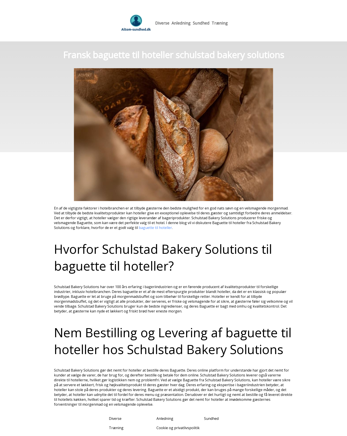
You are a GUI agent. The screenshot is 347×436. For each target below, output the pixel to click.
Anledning (181, 23)
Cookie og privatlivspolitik (178, 427)
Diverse (162, 23)
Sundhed (201, 23)
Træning (220, 23)
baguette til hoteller (155, 227)
